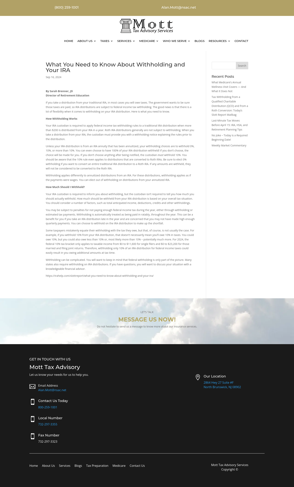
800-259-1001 (47, 407)
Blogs (199, 41)
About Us (85, 41)
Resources (218, 41)
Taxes (104, 41)
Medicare (147, 41)
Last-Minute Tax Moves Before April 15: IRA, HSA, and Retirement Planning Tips (230, 125)
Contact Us (137, 466)
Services (124, 41)
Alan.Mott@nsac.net (52, 390)
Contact (241, 41)
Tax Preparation (97, 466)
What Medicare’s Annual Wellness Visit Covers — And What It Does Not (229, 87)
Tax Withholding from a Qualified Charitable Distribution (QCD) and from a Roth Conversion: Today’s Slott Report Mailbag (230, 105)
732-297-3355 (47, 424)
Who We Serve (175, 41)
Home (68, 41)
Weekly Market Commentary (229, 145)
